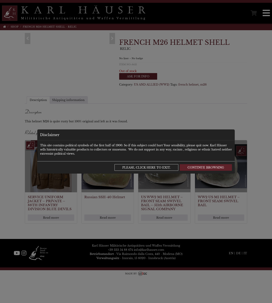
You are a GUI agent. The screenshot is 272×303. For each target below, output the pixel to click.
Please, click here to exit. (146, 167)
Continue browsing (206, 167)
